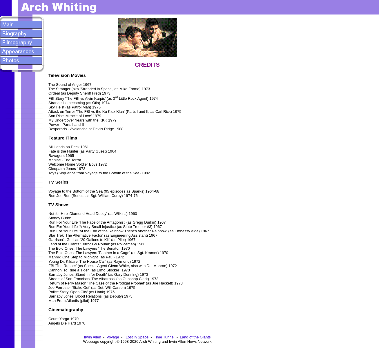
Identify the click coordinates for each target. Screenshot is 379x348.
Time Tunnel (164, 337)
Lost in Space (137, 337)
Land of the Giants (195, 337)
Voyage (112, 337)
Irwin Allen (92, 337)
